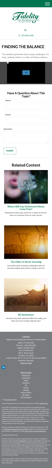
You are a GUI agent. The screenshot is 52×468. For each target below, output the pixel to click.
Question (8, 129)
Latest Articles (26, 393)
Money (26, 388)
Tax (26, 385)
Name (8, 100)
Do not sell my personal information (35, 431)
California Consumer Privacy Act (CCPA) (16, 429)
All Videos (26, 395)
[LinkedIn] (25, 30)
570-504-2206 (26, 36)
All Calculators (26, 397)
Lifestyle (26, 390)
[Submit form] (10, 151)
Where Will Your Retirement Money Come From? (26, 207)
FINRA (21, 441)
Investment (26, 378)
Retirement (26, 376)
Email (8, 115)
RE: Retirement (26, 314)
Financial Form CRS (10, 399)
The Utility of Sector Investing (26, 261)
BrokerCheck (44, 403)
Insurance (26, 383)
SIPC (25, 441)
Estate (26, 380)
